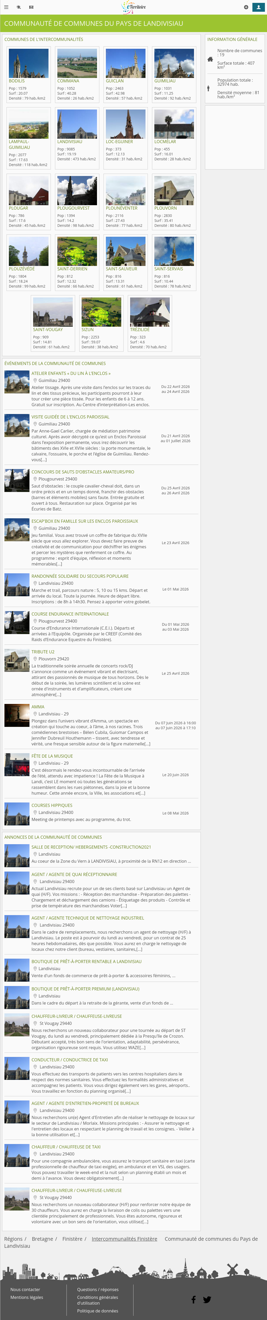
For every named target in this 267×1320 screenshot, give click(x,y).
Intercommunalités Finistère (124, 1238)
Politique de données (97, 1311)
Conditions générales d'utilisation (97, 1300)
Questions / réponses (98, 1289)
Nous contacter (25, 1289)
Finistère (73, 1238)
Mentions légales (26, 1297)
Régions (13, 1238)
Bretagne (42, 1238)
